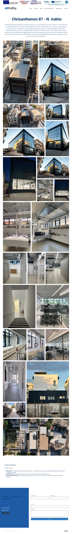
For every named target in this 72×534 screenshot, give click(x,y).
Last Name (52, 495)
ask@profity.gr (5, 510)
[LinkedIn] (7, 513)
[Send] (49, 519)
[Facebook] (3, 513)
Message (33, 509)
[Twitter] (5, 513)
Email (32, 504)
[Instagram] (9, 513)
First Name (33, 495)
